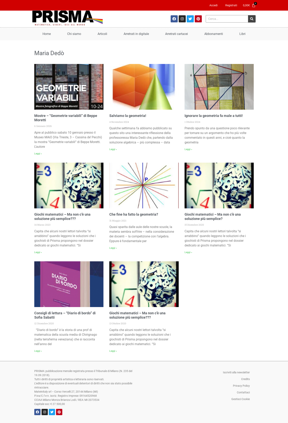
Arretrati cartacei (176, 34)
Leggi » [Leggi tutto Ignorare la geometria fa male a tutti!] (188, 149)
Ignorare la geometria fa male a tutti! (214, 116)
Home (47, 34)
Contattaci (243, 392)
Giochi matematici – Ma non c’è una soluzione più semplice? (213, 216)
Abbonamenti (213, 34)
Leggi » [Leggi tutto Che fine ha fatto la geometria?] (113, 248)
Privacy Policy (241, 385)
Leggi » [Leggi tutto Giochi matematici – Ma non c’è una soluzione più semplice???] (38, 252)
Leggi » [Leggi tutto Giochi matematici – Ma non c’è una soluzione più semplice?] (188, 252)
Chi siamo (74, 34)
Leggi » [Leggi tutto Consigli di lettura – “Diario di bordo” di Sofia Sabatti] (38, 351)
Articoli (102, 34)
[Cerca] (251, 18)
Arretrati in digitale (136, 34)
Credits (245, 379)
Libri (242, 34)
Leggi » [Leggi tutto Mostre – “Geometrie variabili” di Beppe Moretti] (38, 153)
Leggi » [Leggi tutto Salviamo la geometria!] (113, 149)
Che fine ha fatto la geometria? (133, 214)
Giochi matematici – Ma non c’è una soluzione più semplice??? (62, 216)
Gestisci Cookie (240, 399)
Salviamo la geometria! (127, 116)
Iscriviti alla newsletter (236, 372)
